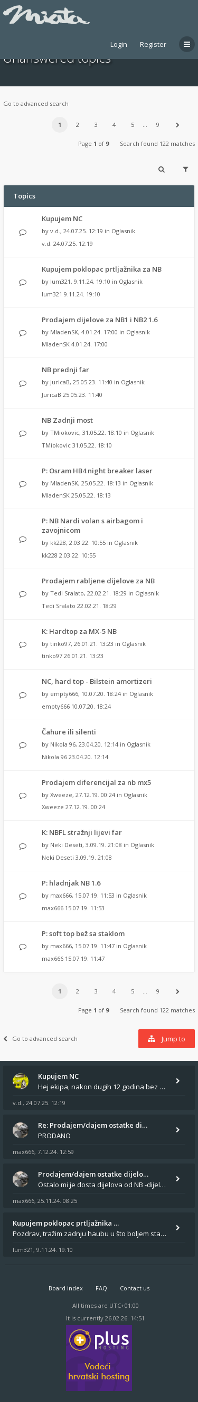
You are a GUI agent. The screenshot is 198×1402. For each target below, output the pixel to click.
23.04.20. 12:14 (88, 757)
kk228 (58, 542)
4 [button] (114, 124)
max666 (61, 895)
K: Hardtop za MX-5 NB (79, 631)
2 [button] (77, 124)
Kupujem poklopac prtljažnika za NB (102, 269)
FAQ (101, 1288)
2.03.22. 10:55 (77, 555)
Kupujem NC (62, 218)
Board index (66, 1288)
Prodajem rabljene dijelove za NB (98, 580)
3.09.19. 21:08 (94, 857)
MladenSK (64, 332)
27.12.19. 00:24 (85, 807)
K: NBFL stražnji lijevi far (82, 832)
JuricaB (60, 382)
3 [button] (96, 124)
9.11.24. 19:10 (82, 294)
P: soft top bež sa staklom (83, 933)
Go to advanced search (36, 103)
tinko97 (60, 644)
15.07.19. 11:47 (85, 958)
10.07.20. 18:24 (91, 706)
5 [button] (132, 124)
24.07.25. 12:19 (73, 243)
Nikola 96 (63, 744)
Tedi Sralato (67, 593)
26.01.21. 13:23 (83, 656)
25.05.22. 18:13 (91, 495)
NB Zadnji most (67, 420)
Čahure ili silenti (69, 732)
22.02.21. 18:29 (97, 606)
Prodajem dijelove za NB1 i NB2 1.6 (99, 319)
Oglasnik (123, 231)
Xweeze (61, 795)
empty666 (64, 694)
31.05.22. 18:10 (92, 445)
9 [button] (157, 124)
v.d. (55, 231)
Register (153, 44)
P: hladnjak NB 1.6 (71, 883)
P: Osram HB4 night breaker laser (97, 470)
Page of (93, 143)
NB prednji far (65, 369)
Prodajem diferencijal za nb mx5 (96, 782)
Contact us (134, 1288)
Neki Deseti (66, 845)
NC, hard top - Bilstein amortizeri (97, 681)
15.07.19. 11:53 (85, 908)
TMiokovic (64, 432)
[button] (177, 124)
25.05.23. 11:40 (82, 395)
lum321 (60, 281)
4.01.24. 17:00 (89, 344)
